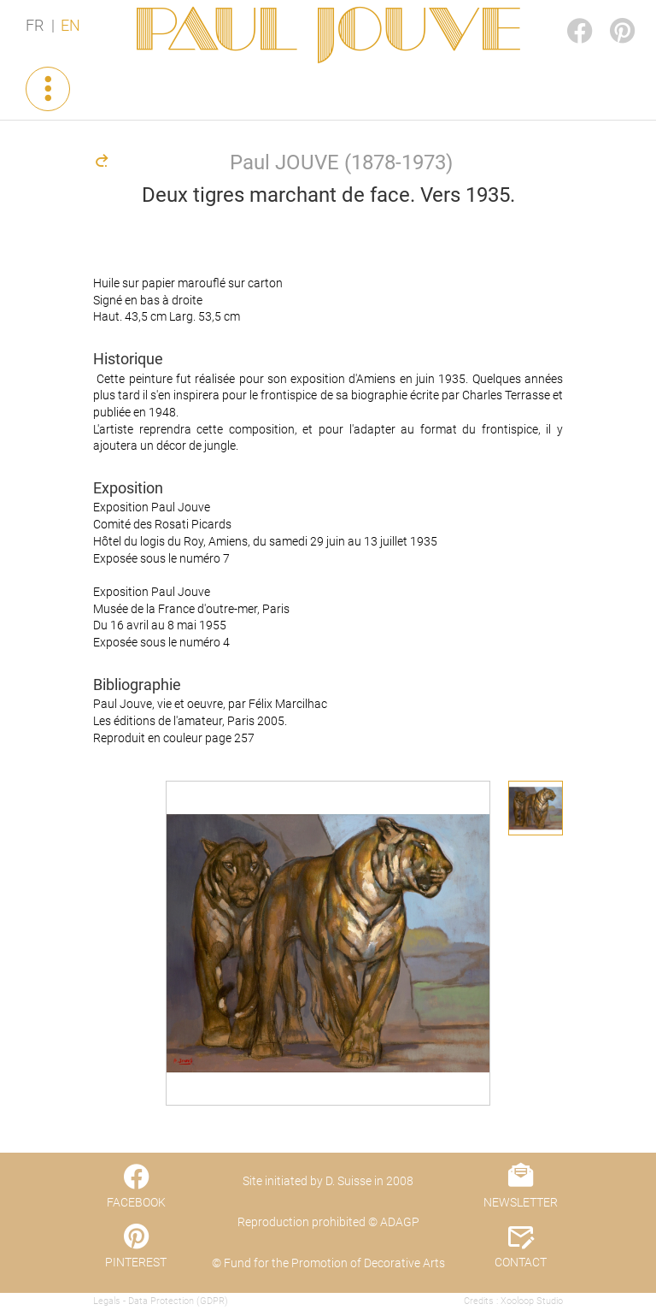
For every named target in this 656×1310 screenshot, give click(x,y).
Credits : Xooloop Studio (513, 1301)
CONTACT (521, 1262)
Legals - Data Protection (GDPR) (160, 1301)
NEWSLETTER (520, 1202)
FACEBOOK (565, 14)
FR (35, 25)
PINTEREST (608, 14)
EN (70, 25)
